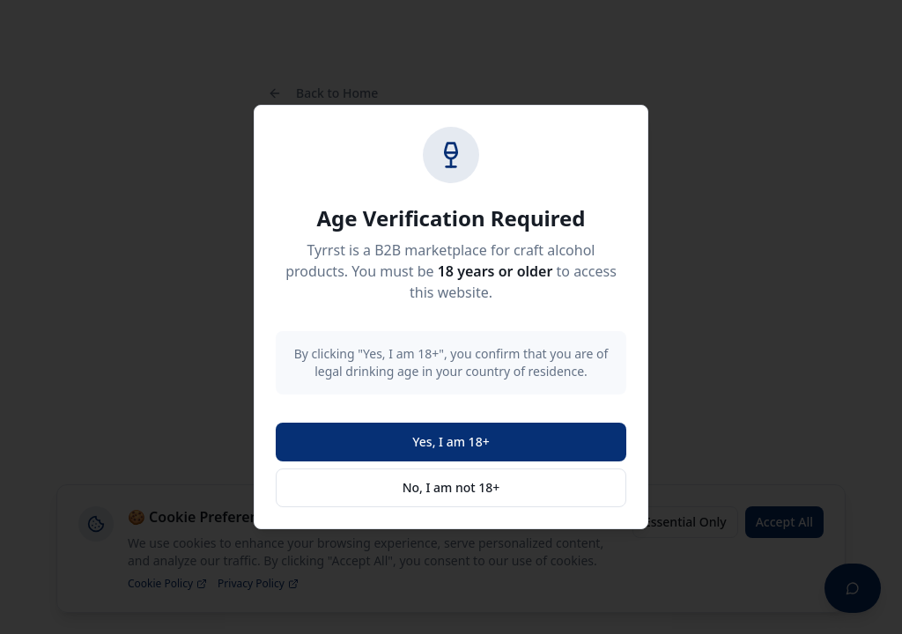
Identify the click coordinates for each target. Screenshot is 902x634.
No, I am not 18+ (451, 487)
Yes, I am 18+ (450, 441)
